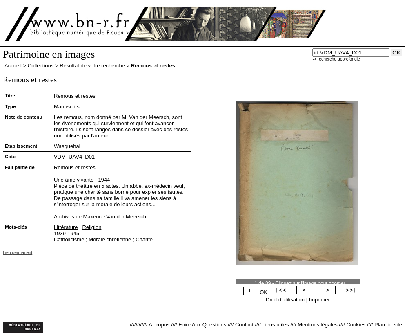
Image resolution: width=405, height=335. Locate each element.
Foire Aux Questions (202, 325)
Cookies (355, 325)
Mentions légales (318, 325)
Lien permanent (17, 252)
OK (263, 292)
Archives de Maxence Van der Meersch (100, 217)
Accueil (13, 66)
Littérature (66, 227)
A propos (159, 325)
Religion (91, 227)
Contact (244, 325)
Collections (41, 66)
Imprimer (319, 300)
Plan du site (388, 325)
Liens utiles (275, 325)
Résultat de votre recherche (92, 66)
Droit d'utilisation (285, 300)
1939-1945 (66, 233)
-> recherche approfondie (336, 59)
